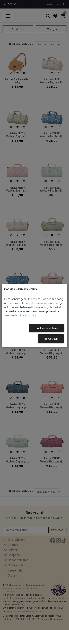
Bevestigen (51, 338)
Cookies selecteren (47, 328)
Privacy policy (28, 315)
